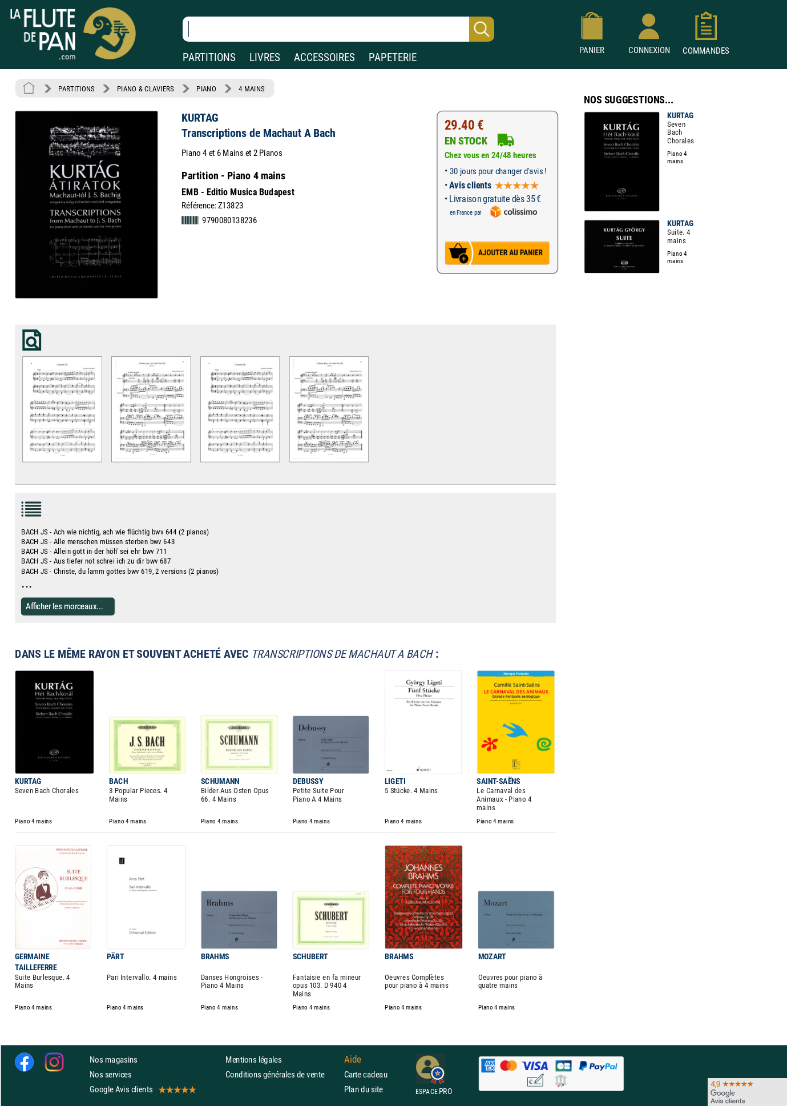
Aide (352, 1059)
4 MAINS (251, 88)
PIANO (206, 88)
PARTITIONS (209, 57)
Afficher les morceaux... (64, 606)
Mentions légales (253, 1059)
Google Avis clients (142, 1089)
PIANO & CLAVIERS (145, 88)
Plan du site (363, 1089)
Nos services (110, 1074)
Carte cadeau (366, 1074)
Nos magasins (114, 1059)
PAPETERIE (393, 57)
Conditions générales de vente (282, 1074)
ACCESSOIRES (324, 57)
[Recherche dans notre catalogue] (338, 29)
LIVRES (264, 57)
